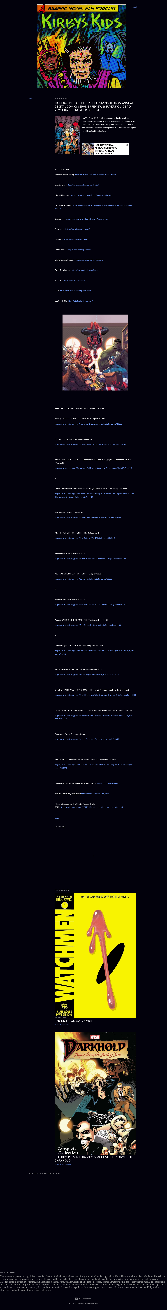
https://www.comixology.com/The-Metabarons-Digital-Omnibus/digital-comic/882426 (91, 444)
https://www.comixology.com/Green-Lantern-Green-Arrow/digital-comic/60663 (88, 517)
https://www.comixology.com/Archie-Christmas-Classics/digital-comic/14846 (87, 739)
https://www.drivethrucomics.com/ (86, 270)
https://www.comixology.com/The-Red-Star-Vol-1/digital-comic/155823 (85, 538)
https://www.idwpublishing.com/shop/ (75, 290)
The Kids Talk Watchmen (73, 1020)
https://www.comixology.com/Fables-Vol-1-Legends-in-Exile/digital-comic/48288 (88, 424)
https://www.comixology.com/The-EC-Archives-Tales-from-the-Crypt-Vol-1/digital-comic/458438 (95, 695)
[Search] (135, 7)
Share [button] (31, 99)
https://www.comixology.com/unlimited (83, 185)
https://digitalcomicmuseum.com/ (89, 260)
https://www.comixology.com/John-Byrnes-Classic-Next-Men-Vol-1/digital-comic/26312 (91, 604)
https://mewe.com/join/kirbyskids (95, 794)
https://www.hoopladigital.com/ (76, 239)
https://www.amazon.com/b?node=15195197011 (95, 174)
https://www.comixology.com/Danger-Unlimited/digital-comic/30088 (83, 579)
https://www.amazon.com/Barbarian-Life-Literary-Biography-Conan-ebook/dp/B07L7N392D (93, 468)
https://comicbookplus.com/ (79, 249)
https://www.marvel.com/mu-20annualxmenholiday (91, 195)
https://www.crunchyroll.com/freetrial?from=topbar (87, 219)
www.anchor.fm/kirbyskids (108, 783)
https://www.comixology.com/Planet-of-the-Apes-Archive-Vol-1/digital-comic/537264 (90, 558)
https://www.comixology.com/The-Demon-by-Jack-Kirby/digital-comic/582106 (88, 625)
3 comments (64, 1025)
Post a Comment (65, 1165)
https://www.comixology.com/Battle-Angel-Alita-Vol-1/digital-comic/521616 (87, 674)
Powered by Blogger (83, 1298)
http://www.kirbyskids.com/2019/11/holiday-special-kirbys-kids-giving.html (91, 807)
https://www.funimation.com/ (77, 229)
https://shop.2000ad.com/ (74, 280)
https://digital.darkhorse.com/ (80, 301)
